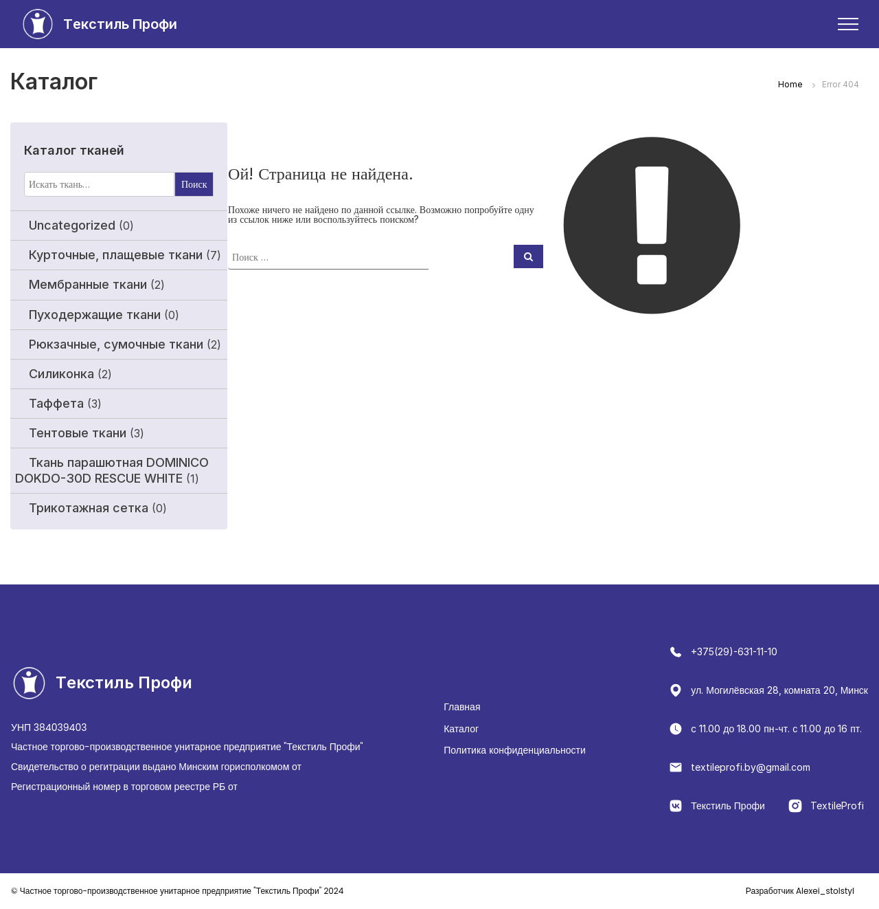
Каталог (461, 728)
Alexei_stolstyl (800, 891)
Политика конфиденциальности (515, 750)
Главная (462, 706)
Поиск (194, 184)
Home (790, 84)
